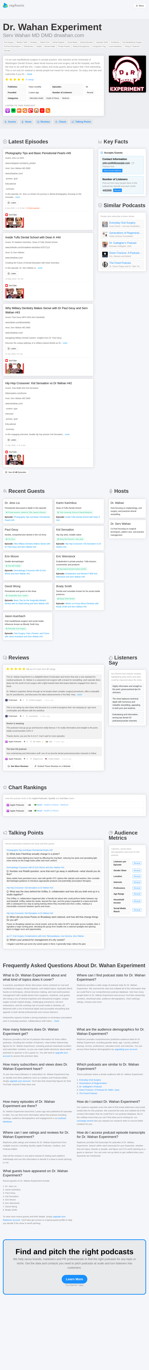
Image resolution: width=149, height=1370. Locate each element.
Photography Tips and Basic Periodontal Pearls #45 (30, 850)
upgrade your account (20, 1081)
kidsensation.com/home (15, 393)
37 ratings (29, 79)
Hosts (26, 122)
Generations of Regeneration (125, 232)
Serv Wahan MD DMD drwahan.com (43, 35)
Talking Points (81, 122)
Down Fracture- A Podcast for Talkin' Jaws (125, 252)
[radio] (6, 79)
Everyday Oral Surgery (122, 222)
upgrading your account (126, 1049)
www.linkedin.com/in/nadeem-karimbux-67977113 (27, 247)
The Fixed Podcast (120, 263)
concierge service (85, 1121)
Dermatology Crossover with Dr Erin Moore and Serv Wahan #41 (35, 867)
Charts (60, 122)
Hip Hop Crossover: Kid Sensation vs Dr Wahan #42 (30, 888)
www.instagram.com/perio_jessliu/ (20, 163)
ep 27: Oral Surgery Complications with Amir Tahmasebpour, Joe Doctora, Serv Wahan (45, 936)
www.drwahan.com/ (14, 173)
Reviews (43, 122)
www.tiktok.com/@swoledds (17, 322)
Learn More (74, 1279)
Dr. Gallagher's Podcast (122, 242)
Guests (10, 122)
